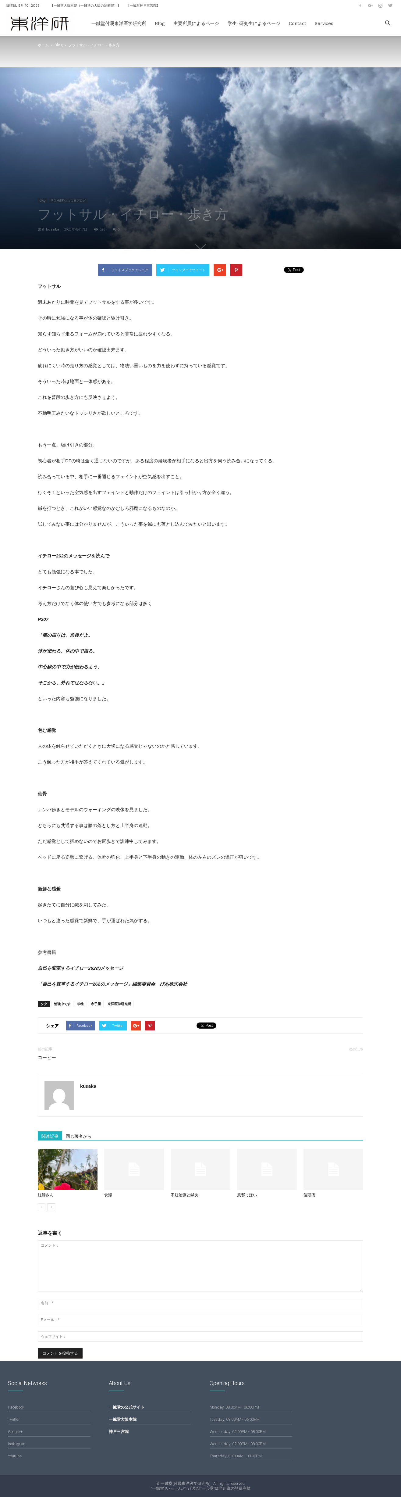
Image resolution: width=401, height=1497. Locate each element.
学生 (80, 1003)
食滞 (108, 1195)
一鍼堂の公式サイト (126, 1407)
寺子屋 (96, 1003)
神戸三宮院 (119, 1431)
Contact (297, 23)
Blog (160, 23)
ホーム (43, 45)
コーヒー (47, 1057)
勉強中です (62, 1003)
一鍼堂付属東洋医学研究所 (118, 23)
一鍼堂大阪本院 (123, 1419)
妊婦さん (46, 1195)
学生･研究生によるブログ (68, 200)
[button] (387, 24)
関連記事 (50, 1136)
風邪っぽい (247, 1195)
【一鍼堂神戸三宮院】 (143, 6)
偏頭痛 (309, 1195)
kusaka (52, 229)
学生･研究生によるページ (254, 23)
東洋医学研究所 (119, 1003)
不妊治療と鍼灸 (184, 1195)
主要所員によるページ (196, 23)
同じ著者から (78, 1136)
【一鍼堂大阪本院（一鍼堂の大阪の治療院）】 (85, 6)
